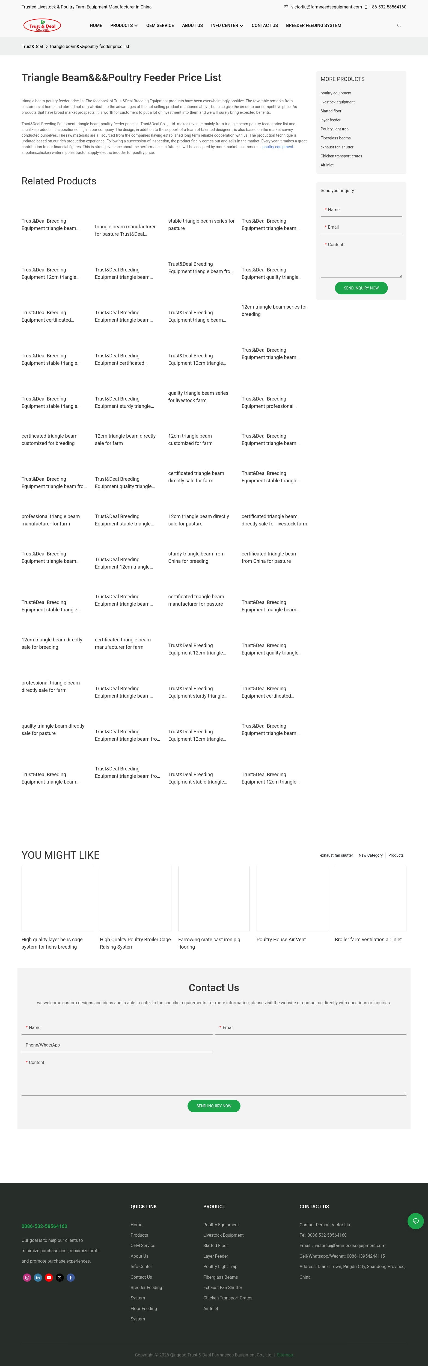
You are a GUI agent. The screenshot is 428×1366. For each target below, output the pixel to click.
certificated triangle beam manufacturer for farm (123, 643)
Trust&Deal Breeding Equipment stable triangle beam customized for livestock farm (49, 606)
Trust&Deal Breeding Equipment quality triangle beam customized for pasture (127, 483)
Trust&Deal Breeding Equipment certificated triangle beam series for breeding (121, 360)
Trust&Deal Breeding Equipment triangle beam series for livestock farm (269, 440)
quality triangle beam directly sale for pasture (53, 729)
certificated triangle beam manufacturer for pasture (196, 600)
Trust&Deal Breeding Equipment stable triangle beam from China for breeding (54, 403)
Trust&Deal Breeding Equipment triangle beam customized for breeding (49, 225)
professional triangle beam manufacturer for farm (51, 520)
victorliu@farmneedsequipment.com (323, 7)
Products (396, 855)
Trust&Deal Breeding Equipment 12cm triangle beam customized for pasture (54, 274)
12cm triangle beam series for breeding (274, 310)
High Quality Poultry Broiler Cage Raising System (135, 943)
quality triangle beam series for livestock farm (198, 396)
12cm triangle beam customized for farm (190, 439)
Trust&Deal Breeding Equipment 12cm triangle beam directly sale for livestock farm (195, 360)
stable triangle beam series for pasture (201, 224)
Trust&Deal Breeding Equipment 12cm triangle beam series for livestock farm (275, 778)
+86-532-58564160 (385, 7)
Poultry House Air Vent (281, 939)
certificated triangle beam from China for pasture (270, 557)
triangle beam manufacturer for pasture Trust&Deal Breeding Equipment (125, 231)
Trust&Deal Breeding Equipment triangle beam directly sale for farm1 (49, 558)
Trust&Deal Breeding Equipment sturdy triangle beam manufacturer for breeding (123, 403)
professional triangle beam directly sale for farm (51, 686)
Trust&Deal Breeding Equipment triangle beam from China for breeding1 (55, 483)
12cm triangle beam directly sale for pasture (198, 520)
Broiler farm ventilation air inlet (368, 939)
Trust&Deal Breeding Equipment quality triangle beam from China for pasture (273, 274)
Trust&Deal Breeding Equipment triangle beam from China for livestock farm (128, 736)
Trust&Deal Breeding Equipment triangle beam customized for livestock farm (127, 274)
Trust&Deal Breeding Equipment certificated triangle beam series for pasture (47, 317)
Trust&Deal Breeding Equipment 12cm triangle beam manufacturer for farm (126, 563)
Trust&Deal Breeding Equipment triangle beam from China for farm (128, 773)
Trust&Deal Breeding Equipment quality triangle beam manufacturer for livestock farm (270, 649)
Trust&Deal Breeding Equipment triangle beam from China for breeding (201, 268)
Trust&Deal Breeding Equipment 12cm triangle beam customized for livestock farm (195, 649)
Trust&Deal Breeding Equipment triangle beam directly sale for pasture (122, 601)
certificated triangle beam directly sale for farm (196, 476)
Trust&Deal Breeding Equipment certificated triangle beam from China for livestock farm (273, 693)
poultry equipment (277, 147)
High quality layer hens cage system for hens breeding (52, 943)
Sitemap (284, 1355)
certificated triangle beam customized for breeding (50, 439)
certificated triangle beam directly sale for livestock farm (274, 520)
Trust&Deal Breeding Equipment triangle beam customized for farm (269, 730)
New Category (370, 855)
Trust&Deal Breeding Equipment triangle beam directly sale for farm (269, 225)
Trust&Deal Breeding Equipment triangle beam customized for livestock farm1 (195, 317)
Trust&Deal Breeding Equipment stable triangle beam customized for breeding (49, 360)
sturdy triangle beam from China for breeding (196, 557)
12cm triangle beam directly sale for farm (125, 439)
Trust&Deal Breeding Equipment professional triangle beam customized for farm (274, 403)
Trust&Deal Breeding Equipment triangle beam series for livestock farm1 (269, 606)
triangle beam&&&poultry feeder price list (89, 46)
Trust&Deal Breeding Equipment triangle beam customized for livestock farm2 (122, 693)
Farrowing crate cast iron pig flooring (209, 943)
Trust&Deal (32, 46)
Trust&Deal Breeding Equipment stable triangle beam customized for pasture (200, 778)
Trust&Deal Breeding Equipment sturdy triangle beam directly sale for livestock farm (196, 693)
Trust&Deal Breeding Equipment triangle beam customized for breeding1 (50, 778)
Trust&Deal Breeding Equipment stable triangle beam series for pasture (123, 520)
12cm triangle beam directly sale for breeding (52, 643)
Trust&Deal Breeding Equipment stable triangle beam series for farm (269, 477)
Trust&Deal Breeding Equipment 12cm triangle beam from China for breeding (201, 736)
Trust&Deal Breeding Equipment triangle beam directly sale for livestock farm (127, 317)
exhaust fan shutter (336, 855)
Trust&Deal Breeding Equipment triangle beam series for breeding (269, 354)
